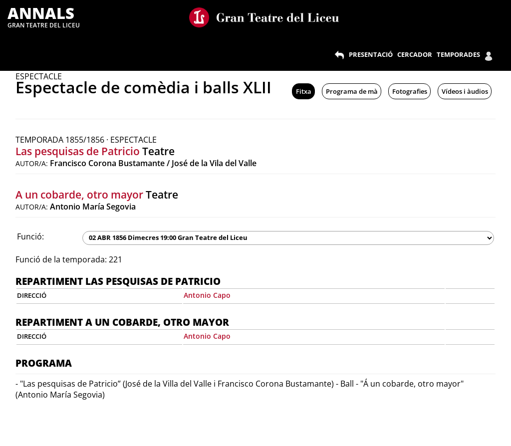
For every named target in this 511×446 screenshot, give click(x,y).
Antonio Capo (207, 295)
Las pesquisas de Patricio (77, 151)
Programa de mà (352, 91)
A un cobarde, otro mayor (79, 195)
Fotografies (409, 91)
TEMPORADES (458, 54)
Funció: (30, 236)
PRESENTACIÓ (371, 54)
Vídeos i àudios (465, 91)
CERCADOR (414, 54)
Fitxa (303, 91)
